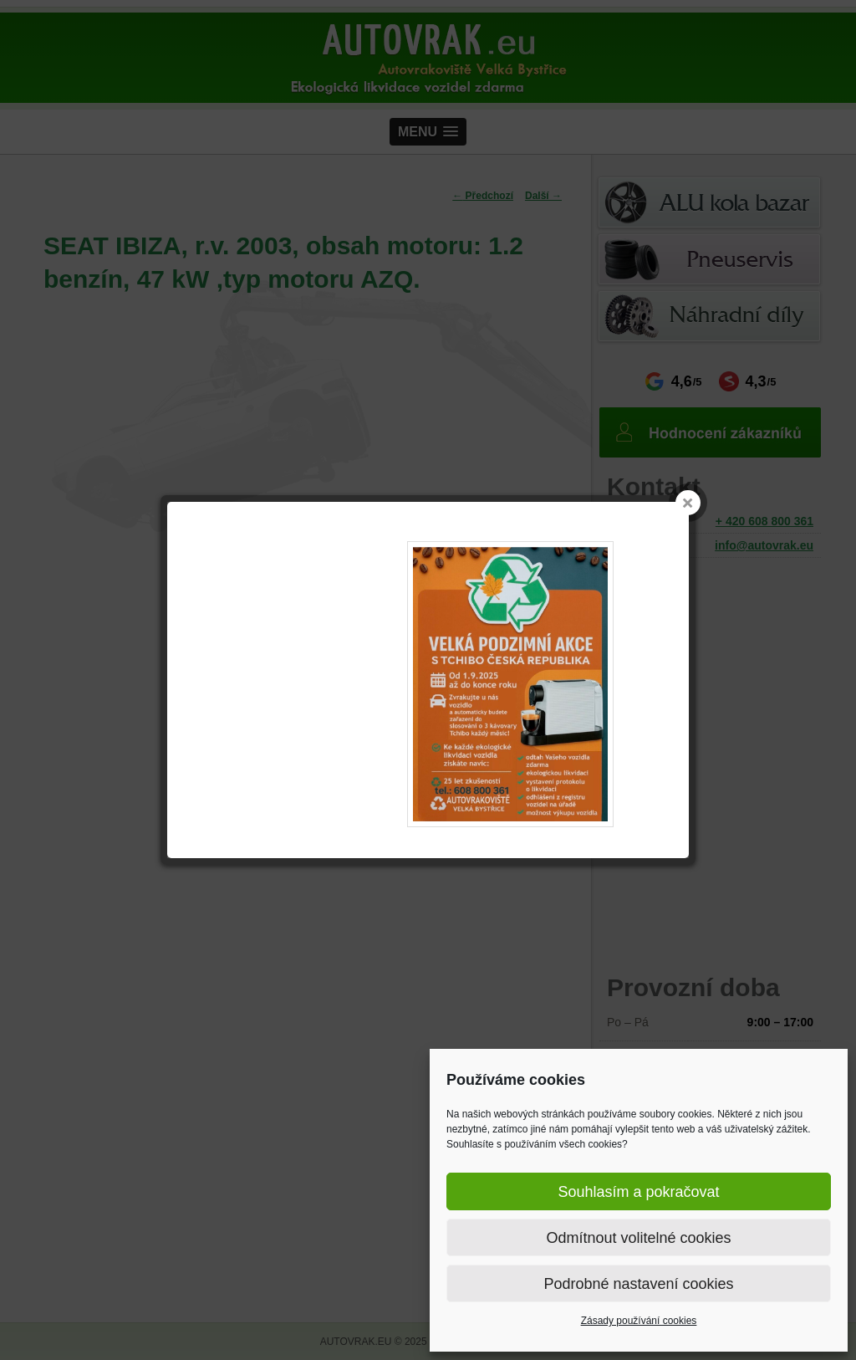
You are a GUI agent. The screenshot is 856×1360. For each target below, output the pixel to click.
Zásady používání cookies (639, 1321)
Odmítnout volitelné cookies (638, 1238)
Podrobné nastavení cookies (638, 1284)
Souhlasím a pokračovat (638, 1192)
